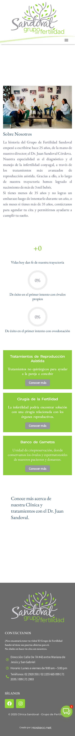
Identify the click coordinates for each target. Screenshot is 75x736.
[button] (66, 40)
